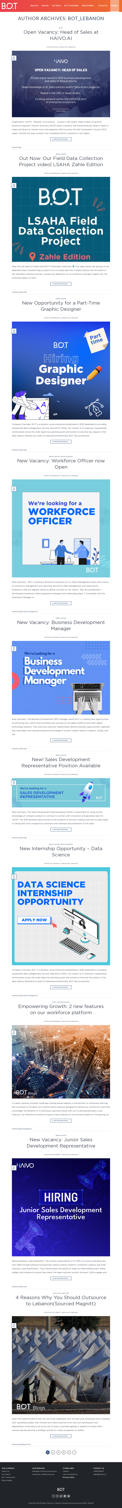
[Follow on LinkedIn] (64, 1496)
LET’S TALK (112, 14)
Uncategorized (66, 456)
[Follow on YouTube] (68, 1496)
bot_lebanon (86, 18)
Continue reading (61, 139)
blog (61, 28)
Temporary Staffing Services (43, 1474)
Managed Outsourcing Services (44, 1471)
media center (61, 154)
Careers (66, 1471)
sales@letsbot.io (99, 1474)
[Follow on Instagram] (57, 1496)
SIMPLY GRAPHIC (88, 1503)
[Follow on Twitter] (61, 1496)
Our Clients (6, 1474)
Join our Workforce (70, 1474)
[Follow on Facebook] (53, 1496)
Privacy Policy (68, 1477)
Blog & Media (7, 1480)
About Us (5, 1471)
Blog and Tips (63, 1293)
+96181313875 (98, 1471)
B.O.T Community (8, 1477)
